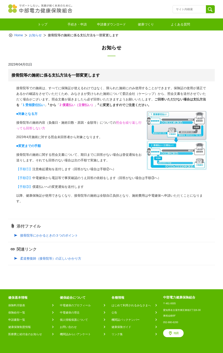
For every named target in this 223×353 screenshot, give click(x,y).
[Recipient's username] (189, 9)
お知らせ (35, 35)
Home (18, 35)
